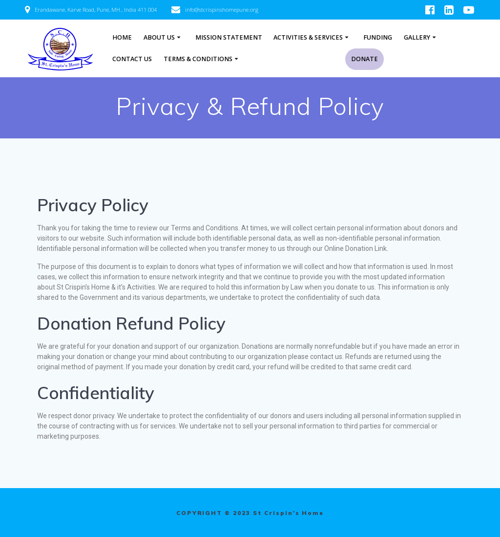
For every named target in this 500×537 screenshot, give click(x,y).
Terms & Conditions (198, 59)
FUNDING (377, 37)
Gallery (417, 37)
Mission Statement (228, 37)
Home (122, 37)
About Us (159, 37)
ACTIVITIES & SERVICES (308, 37)
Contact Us (132, 59)
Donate (364, 59)
